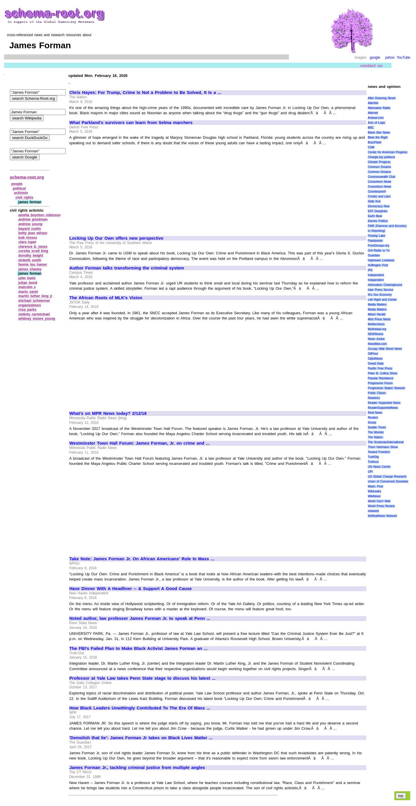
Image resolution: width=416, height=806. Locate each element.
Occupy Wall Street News (385, 348)
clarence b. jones (33, 247)
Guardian (374, 255)
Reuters (373, 417)
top (401, 796)
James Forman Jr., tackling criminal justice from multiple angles (137, 767)
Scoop (372, 422)
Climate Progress (379, 162)
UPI (370, 471)
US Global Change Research (387, 476)
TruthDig (373, 457)
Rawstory (374, 398)
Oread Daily (375, 363)
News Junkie (376, 339)
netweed (373, 511)
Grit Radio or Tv (378, 250)
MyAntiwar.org (377, 329)
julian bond (28, 283)
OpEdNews (375, 358)
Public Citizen (377, 393)
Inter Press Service (380, 289)
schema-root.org (27, 177)
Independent (376, 275)
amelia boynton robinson (39, 215)
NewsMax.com (377, 343)
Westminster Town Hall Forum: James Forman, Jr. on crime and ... (139, 443)
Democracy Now (378, 206)
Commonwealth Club (381, 176)
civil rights (25, 197)
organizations (29, 305)
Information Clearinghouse (385, 284)
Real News (375, 412)
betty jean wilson (32, 233)
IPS (370, 270)
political (19, 188)
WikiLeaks (374, 491)
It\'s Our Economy (379, 294)
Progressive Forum (380, 383)
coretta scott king (33, 251)
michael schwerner (34, 301)
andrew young (30, 224)
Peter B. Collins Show (382, 373)
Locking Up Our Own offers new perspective (116, 238)
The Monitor (376, 432)
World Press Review (381, 506)
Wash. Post (375, 486)
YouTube (403, 58)
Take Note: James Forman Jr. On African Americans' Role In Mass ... (141, 559)
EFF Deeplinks (377, 211)
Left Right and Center (382, 299)
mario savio (28, 292)
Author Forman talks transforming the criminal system (126, 268)
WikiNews (374, 496)
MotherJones (376, 324)
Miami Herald (376, 314)
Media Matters (377, 304)
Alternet (373, 112)
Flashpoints (375, 240)
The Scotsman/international (385, 442)
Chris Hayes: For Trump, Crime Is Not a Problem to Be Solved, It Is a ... (145, 92)
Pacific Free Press (380, 368)
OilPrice (373, 353)
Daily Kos (374, 201)
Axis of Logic (376, 122)
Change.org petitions (381, 157)
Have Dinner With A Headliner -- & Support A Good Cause (130, 588)
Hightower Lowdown (381, 260)
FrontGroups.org (378, 245)
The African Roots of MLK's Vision (105, 297)
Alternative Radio (379, 108)
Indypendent (376, 280)
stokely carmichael (34, 314)
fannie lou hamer (32, 264)
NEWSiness (375, 334)
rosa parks (27, 310)
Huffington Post (378, 265)
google (375, 58)
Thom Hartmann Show (383, 447)
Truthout (373, 461)
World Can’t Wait (379, 501)
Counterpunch (377, 191)
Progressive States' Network (386, 388)
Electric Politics (378, 221)
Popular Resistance (380, 378)
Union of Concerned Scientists (388, 481)
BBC (371, 127)
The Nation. (375, 437)
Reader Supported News (384, 402)
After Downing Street (381, 98)
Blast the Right (377, 137)
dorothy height (30, 256)
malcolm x (27, 287)
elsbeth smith (29, 260)
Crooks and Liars (379, 196)
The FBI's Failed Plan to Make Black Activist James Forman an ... (138, 648)
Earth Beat (375, 216)
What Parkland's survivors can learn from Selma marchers (131, 122)
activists (21, 193)
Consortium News (379, 181)
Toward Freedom (379, 452)
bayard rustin (29, 229)
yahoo (390, 58)
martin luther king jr (35, 296)
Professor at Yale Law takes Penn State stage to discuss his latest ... (142, 678)
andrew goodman (33, 219)
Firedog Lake (376, 235)
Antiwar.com (375, 117)
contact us (371, 65)
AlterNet (373, 103)
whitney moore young (36, 319)
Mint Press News (379, 319)
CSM (371, 147)
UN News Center (379, 466)
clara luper (27, 242)
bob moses (27, 238)
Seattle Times (377, 427)
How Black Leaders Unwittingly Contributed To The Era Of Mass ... (139, 708)
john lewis (27, 278)
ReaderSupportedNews (383, 407)
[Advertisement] (117, 187)
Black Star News (379, 132)
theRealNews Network (382, 515)
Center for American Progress (387, 152)
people (17, 184)
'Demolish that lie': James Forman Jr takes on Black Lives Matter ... (141, 737)
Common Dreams (379, 167)
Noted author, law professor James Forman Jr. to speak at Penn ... (139, 618)
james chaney (30, 269)
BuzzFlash (374, 142)
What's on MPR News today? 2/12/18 (107, 413)
